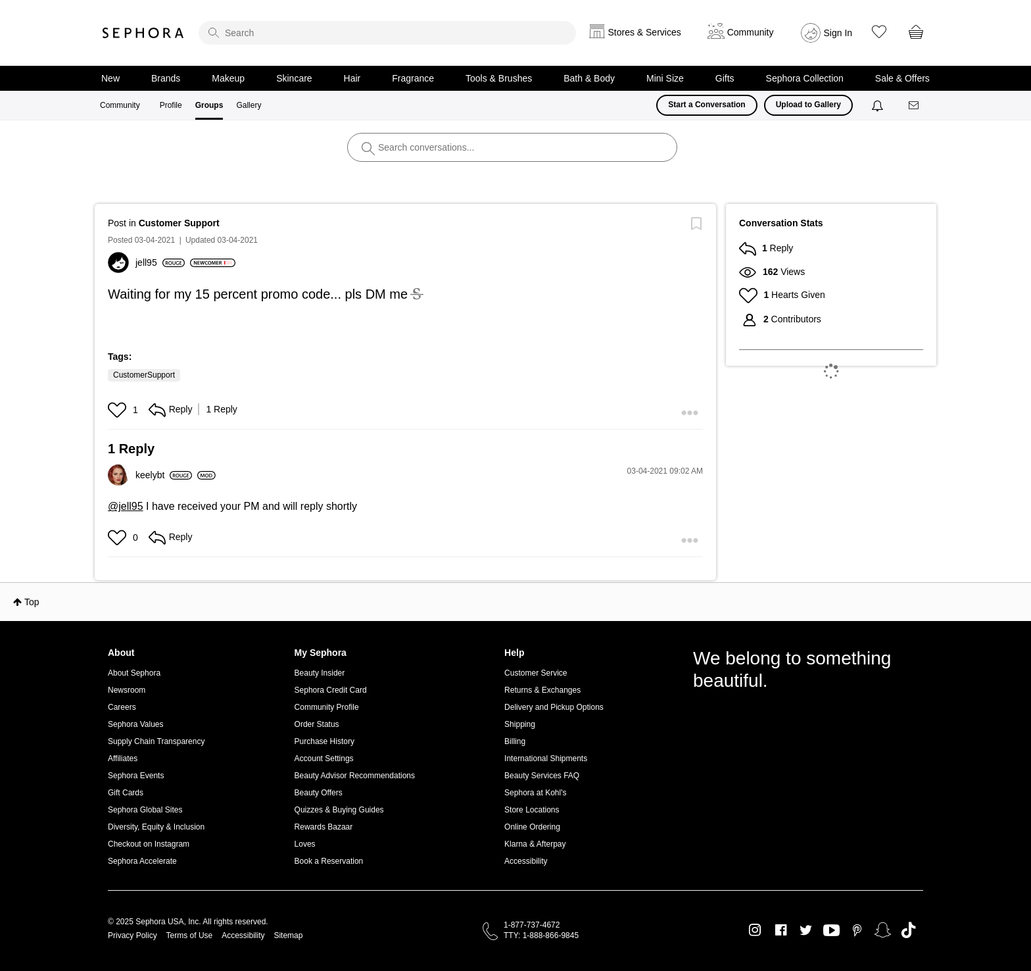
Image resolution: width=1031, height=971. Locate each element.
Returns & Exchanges (542, 690)
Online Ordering (532, 827)
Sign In (838, 33)
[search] (387, 33)
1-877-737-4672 (532, 925)
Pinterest (857, 930)
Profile (171, 105)
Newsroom (126, 690)
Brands (165, 78)
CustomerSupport (144, 375)
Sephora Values (136, 724)
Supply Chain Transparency (156, 741)
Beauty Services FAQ (541, 775)
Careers (122, 707)
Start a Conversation (706, 104)
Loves (305, 844)
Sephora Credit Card (331, 690)
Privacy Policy (132, 935)
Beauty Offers (319, 792)
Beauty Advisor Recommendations (355, 775)
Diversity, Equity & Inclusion (156, 827)
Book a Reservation (329, 861)
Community (120, 105)
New (110, 78)
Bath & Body (589, 78)
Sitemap (288, 935)
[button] (119, 410)
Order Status (317, 724)
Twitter (806, 930)
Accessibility (525, 861)
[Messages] (914, 105)
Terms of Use (189, 935)
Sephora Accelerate (142, 861)
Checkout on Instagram (148, 844)
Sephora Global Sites (145, 809)
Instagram (755, 930)
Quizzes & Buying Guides (339, 809)
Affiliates (122, 758)
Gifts (724, 78)
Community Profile (327, 707)
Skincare (294, 78)
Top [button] (31, 602)
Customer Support (179, 223)
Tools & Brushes (499, 78)
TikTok (908, 930)
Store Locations (531, 809)
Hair (352, 78)
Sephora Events (136, 775)
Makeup (228, 78)
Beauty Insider (320, 673)
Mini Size (665, 78)
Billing (514, 741)
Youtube (831, 931)
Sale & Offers (902, 78)
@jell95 (125, 506)
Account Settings (324, 758)
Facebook (781, 930)
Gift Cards (125, 792)
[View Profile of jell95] (160, 262)
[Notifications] (879, 105)
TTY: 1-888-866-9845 (541, 935)
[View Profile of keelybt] (163, 475)
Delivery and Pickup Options (554, 707)
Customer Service (535, 673)
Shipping (519, 724)
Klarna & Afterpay (534, 844)
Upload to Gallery (808, 104)
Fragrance (413, 78)
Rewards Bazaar (324, 827)
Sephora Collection (805, 78)
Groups (209, 105)
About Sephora (134, 673)
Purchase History (324, 741)
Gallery (248, 105)
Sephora (143, 33)
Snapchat (883, 930)
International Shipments (545, 758)
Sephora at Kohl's (535, 792)
